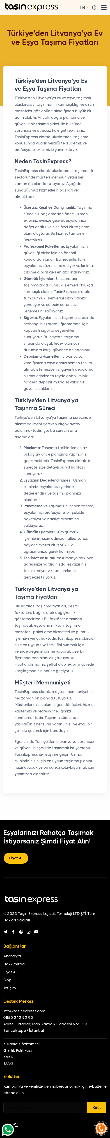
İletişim (9, 988)
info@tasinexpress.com (24, 1011)
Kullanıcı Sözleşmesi (21, 1044)
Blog (7, 980)
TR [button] (82, 7)
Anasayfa (12, 956)
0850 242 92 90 (18, 1017)
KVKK (8, 1057)
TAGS (8, 1063)
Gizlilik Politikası (17, 1050)
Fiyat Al (16, 858)
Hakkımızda (14, 964)
